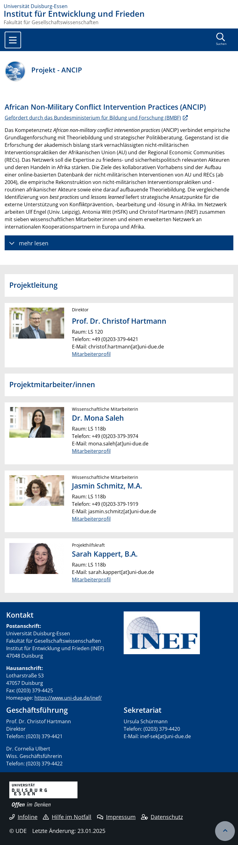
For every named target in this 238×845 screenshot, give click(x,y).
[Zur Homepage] (119, 6)
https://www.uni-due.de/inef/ (68, 697)
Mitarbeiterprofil (91, 354)
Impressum (116, 817)
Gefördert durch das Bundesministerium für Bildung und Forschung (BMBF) (93, 117)
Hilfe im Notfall (67, 817)
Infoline (23, 817)
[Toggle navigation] (13, 40)
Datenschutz (162, 817)
